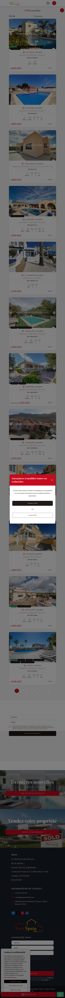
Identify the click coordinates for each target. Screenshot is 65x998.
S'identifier (32, 503)
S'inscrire (32, 515)
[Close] (52, 480)
